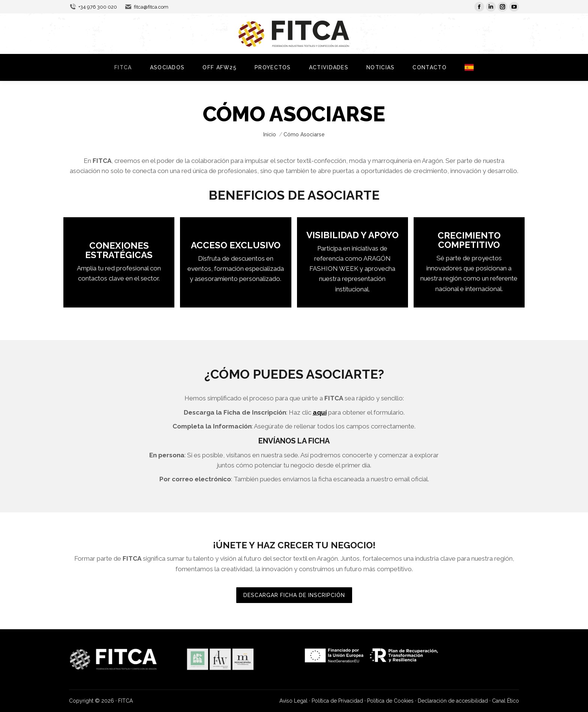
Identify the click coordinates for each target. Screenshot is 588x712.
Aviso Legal (293, 701)
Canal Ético (505, 701)
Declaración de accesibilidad (453, 701)
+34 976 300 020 (93, 6)
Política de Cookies (390, 701)
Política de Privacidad (337, 701)
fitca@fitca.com (146, 6)
